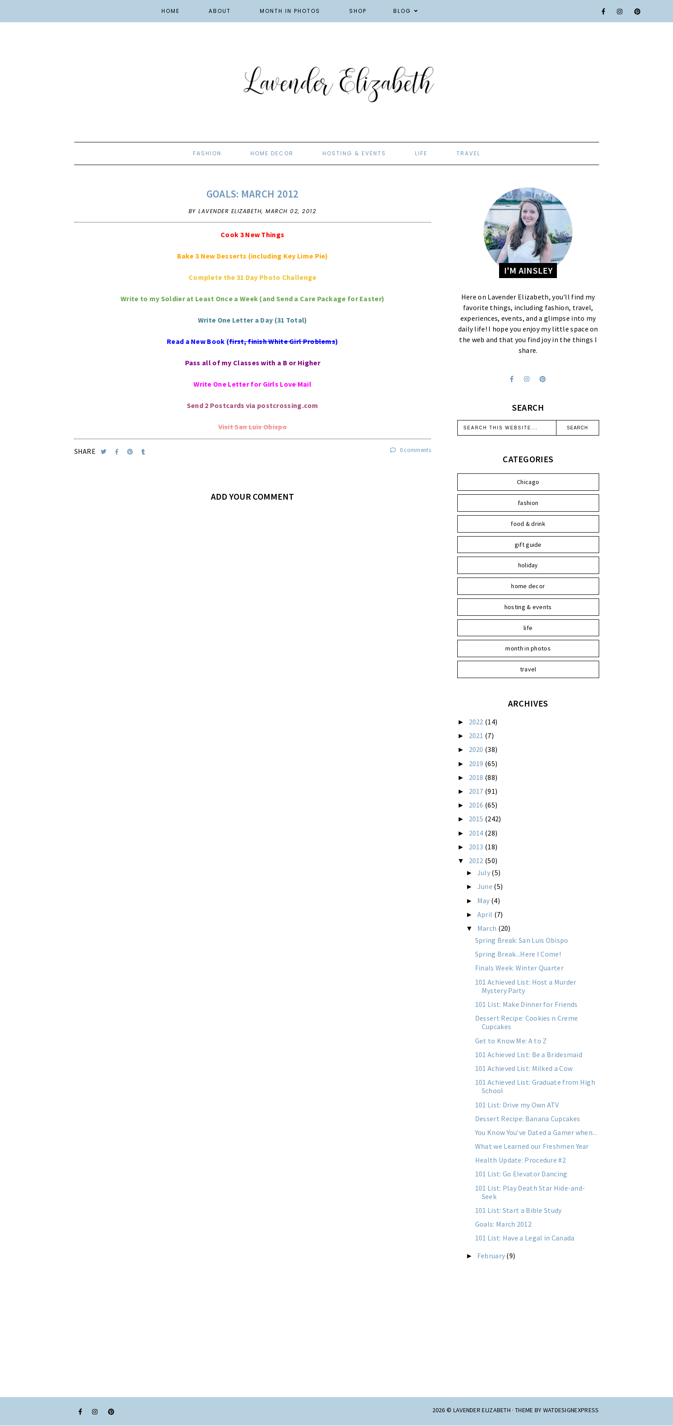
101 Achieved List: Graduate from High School (535, 1086)
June (485, 886)
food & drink (528, 524)
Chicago (528, 482)
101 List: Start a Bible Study (518, 1210)
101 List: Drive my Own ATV (517, 1104)
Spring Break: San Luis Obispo (521, 940)
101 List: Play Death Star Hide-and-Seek (530, 1192)
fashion (207, 153)
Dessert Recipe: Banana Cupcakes (527, 1118)
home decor (272, 153)
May (484, 900)
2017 (477, 791)
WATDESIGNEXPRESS (571, 1410)
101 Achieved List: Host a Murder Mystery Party (525, 986)
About (220, 11)
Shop (358, 11)
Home (170, 11)
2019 (477, 763)
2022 (477, 721)
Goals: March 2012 (252, 193)
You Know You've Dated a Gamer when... (536, 1132)
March (487, 928)
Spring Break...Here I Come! (518, 953)
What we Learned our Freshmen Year (532, 1146)
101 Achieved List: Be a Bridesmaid (528, 1054)
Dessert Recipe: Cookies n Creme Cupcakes (526, 1022)
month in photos (528, 648)
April (485, 914)
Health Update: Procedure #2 (520, 1159)
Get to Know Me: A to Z (511, 1040)
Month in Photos (290, 11)
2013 (477, 846)
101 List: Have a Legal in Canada (525, 1237)
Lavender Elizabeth (482, 1410)
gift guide (528, 545)
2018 (477, 777)
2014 (477, 832)
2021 (477, 735)
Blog (402, 11)
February (492, 1255)
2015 (477, 818)
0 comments (410, 450)
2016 (477, 804)
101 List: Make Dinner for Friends (526, 1004)
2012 (477, 860)
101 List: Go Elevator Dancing (521, 1173)
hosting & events (354, 153)
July (484, 872)
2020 (477, 749)
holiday (528, 565)
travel (468, 153)
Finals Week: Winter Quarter (519, 967)
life (421, 153)
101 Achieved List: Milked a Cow (523, 1068)
